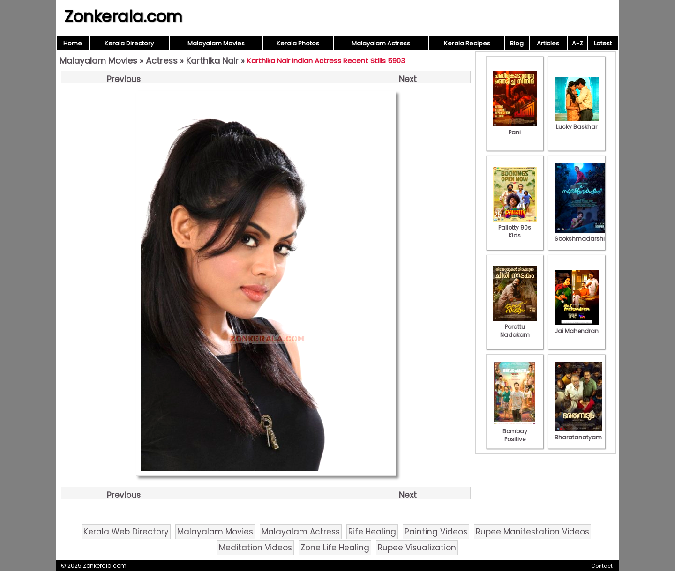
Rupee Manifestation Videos (532, 531)
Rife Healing (372, 531)
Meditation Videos (255, 547)
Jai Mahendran (577, 327)
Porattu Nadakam (515, 327)
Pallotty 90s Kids (515, 227)
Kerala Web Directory (126, 531)
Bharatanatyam (578, 433)
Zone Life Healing (334, 547)
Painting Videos (436, 531)
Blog (517, 43)
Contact (602, 566)
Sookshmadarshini (582, 235)
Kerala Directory (129, 43)
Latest (603, 43)
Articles (548, 43)
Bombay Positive (515, 431)
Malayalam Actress (381, 43)
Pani (515, 128)
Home (72, 43)
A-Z (577, 43)
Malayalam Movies (216, 43)
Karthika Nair (212, 61)
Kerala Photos (298, 43)
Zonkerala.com (123, 16)
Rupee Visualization (417, 547)
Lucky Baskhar (577, 123)
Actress (162, 61)
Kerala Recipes (467, 43)
